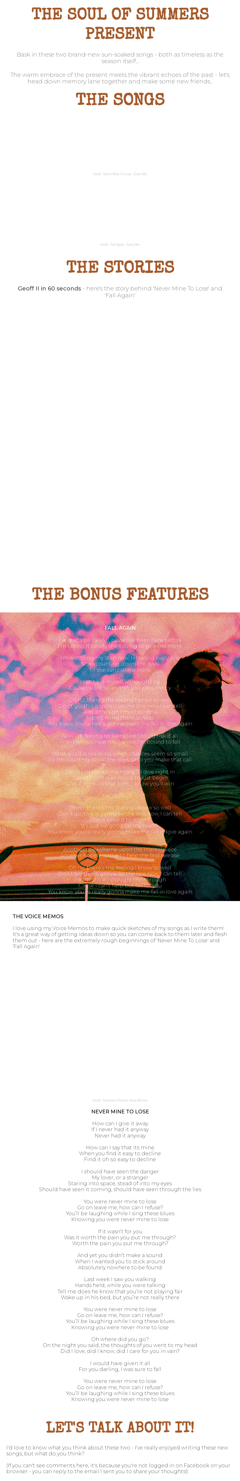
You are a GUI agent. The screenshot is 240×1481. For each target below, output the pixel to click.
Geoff (97, 174)
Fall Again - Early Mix (125, 244)
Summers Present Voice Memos (125, 1100)
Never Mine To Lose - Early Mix (125, 174)
